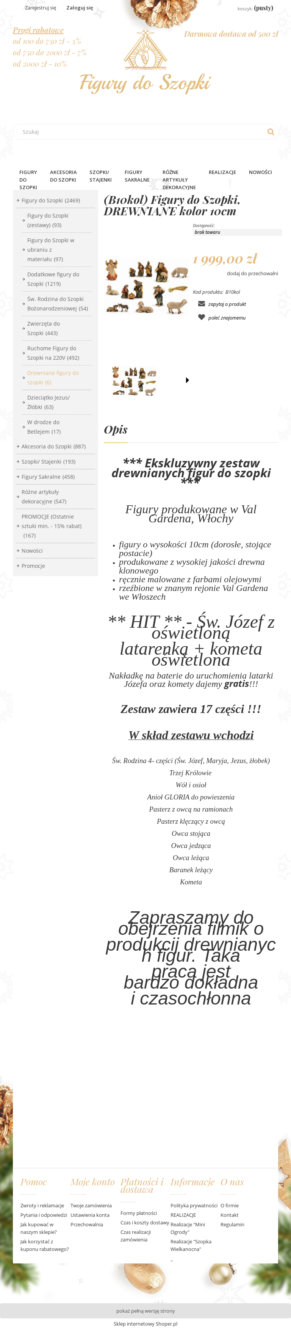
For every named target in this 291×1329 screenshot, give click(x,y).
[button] (187, 380)
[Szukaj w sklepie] (147, 132)
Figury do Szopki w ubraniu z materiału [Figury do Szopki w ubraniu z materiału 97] (50, 250)
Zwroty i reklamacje (42, 1205)
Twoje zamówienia (91, 1205)
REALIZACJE (183, 1214)
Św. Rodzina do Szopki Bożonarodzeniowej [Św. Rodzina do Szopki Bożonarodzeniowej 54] (57, 303)
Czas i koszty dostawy (144, 1222)
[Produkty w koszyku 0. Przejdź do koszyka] (249, 8)
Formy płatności (138, 1213)
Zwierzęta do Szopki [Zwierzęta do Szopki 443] (43, 328)
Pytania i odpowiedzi (43, 1214)
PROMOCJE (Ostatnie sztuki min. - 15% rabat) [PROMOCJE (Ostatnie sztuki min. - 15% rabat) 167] (51, 526)
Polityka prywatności (194, 1205)
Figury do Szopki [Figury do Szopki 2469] (51, 200)
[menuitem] (28, 179)
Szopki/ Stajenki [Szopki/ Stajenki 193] (48, 461)
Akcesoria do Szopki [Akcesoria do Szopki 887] (54, 446)
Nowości (32, 550)
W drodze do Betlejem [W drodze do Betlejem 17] (44, 426)
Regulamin (232, 1224)
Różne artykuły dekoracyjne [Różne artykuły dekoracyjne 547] (44, 496)
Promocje (33, 565)
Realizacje (222, 172)
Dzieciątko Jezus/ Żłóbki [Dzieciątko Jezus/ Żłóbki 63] (48, 402)
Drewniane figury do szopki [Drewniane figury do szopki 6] (53, 377)
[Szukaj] (270, 131)
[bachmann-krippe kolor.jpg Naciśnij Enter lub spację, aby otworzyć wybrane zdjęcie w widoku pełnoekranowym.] (146, 287)
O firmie (230, 1205)
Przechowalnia (86, 1224)
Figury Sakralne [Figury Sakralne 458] (48, 476)
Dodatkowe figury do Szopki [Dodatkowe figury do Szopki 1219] (53, 279)
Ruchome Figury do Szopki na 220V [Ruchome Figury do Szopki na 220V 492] (53, 353)
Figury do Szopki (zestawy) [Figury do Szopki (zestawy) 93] (48, 220)
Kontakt (230, 1214)
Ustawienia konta (90, 1214)
